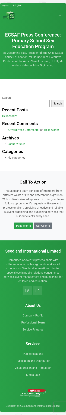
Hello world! (9, 116)
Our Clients (43, 225)
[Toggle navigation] (60, 16)
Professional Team (33, 322)
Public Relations (33, 353)
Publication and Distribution (33, 360)
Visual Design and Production (33, 368)
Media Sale (33, 375)
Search (6, 97)
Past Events (23, 225)
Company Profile (33, 315)
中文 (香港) (17, 5)
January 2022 (16, 144)
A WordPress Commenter (23, 130)
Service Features (33, 329)
